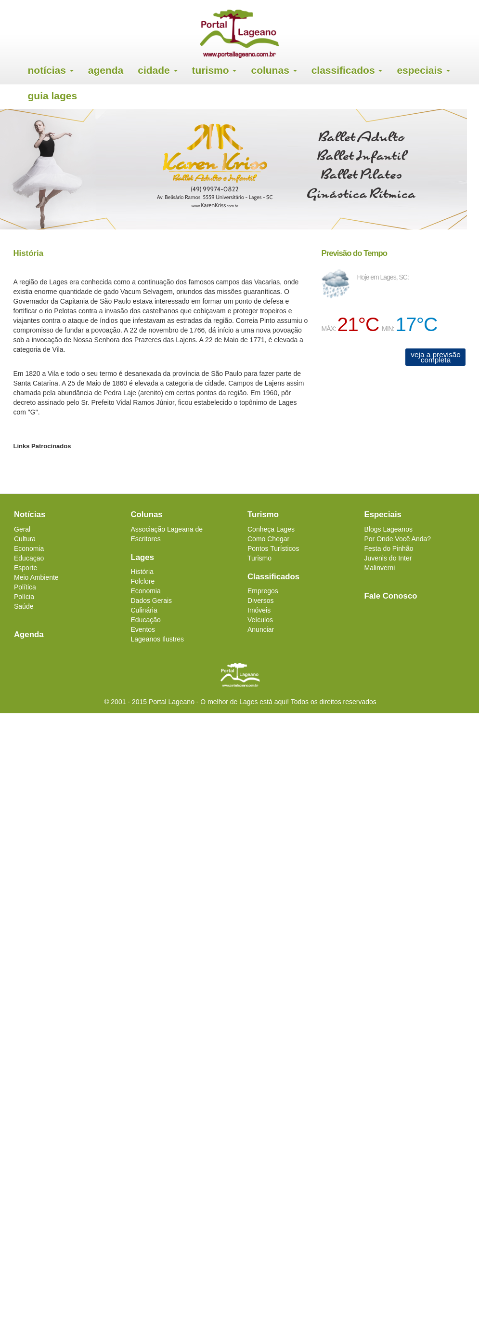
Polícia (24, 597)
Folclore (143, 581)
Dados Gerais (151, 600)
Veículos (260, 620)
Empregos (262, 591)
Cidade (157, 70)
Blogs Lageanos (388, 529)
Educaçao (29, 558)
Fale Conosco (390, 596)
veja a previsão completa (436, 357)
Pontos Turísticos (273, 548)
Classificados (347, 70)
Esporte (25, 568)
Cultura (25, 539)
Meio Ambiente (36, 577)
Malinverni (379, 568)
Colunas (274, 70)
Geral (22, 529)
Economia (29, 548)
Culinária (144, 610)
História (142, 571)
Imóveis (259, 610)
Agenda (106, 70)
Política (25, 587)
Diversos (260, 600)
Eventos (143, 629)
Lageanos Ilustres (157, 639)
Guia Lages (53, 95)
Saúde (23, 606)
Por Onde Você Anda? (397, 539)
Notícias (51, 70)
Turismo (214, 70)
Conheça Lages (271, 529)
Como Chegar (268, 539)
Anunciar (260, 629)
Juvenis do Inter (388, 558)
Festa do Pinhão (389, 548)
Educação (146, 620)
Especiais (423, 70)
